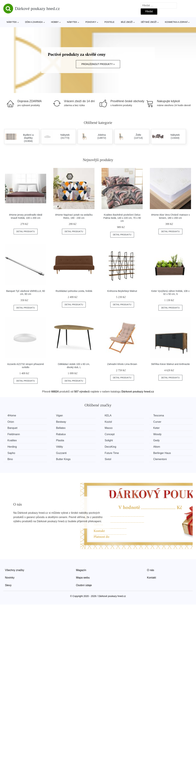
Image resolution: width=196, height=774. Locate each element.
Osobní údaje (84, 585)
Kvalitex (12, 440)
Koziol (108, 421)
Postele (109, 22)
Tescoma (158, 415)
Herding (12, 446)
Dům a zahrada (34, 22)
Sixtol (108, 459)
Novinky (9, 577)
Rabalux (61, 434)
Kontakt (151, 577)
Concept (110, 434)
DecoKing (110, 446)
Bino (10, 459)
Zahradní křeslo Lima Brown (122, 364)
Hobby (55, 22)
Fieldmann (13, 434)
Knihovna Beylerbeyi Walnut (122, 291)
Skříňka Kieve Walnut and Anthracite (170, 364)
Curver (157, 421)
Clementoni (160, 459)
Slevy (8, 585)
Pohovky (90, 22)
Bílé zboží (127, 22)
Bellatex (61, 428)
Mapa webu (83, 577)
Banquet (12, 428)
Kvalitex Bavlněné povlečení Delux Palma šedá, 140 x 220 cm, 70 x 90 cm (122, 217)
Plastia (60, 440)
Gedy (156, 440)
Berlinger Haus (162, 453)
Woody (157, 434)
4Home (11, 415)
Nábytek (12, 22)
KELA (108, 415)
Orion (10, 421)
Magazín (81, 570)
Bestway (61, 421)
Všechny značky (14, 570)
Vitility (59, 446)
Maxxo (108, 428)
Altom (156, 446)
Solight (109, 440)
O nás (150, 570)
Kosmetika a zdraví (176, 22)
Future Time (112, 453)
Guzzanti (61, 453)
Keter (156, 428)
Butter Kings (63, 459)
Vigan (59, 415)
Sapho (11, 453)
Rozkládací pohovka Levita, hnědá (74, 291)
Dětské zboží (148, 22)
